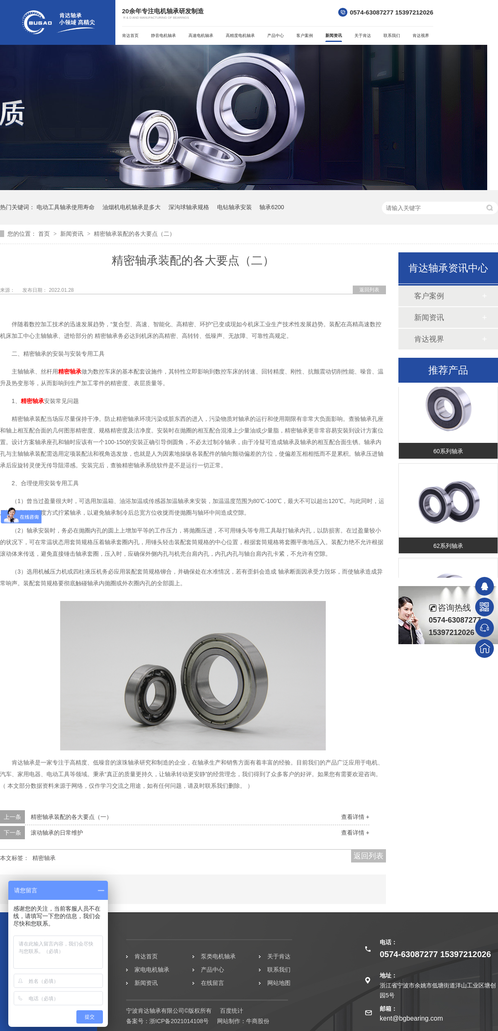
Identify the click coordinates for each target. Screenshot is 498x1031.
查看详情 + (355, 817)
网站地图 (278, 983)
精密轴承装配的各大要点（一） (71, 817)
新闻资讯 (333, 35)
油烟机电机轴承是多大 (132, 207)
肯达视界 (421, 35)
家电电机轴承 (151, 969)
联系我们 (391, 35)
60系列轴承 (448, 455)
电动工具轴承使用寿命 (66, 207)
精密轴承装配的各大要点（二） (134, 233)
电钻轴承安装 (234, 207)
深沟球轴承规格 (188, 207)
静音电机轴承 (163, 35)
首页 (44, 233)
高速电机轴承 (200, 35)
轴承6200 (271, 207)
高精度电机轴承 (240, 35)
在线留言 (212, 983)
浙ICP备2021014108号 (179, 1021)
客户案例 (304, 35)
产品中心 (275, 35)
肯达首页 (130, 35)
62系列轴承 (448, 549)
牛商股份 (257, 1021)
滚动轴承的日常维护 (57, 832)
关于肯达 (362, 35)
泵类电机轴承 (218, 956)
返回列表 (369, 290)
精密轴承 (69, 371)
